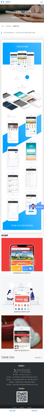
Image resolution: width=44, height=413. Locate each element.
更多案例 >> (39, 357)
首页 (2, 26)
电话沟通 (11, 411)
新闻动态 (22, 407)
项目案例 (8, 26)
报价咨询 (33, 411)
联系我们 (29, 407)
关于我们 (14, 407)
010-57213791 (22, 370)
